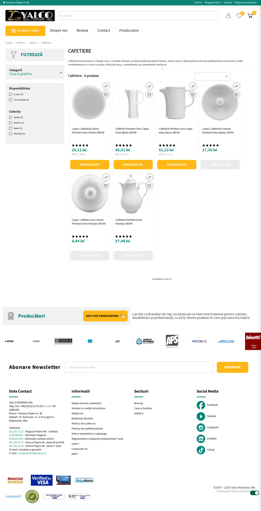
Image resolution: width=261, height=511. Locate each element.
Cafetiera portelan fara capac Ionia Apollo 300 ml (132, 130)
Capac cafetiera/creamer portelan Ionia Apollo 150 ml (218, 130)
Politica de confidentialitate (87, 428)
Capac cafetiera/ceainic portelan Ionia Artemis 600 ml (88, 130)
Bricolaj (138, 403)
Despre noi (77, 413)
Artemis (19, 122)
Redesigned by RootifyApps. (234, 491)
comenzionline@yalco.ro (32, 453)
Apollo (18, 117)
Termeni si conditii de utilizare (88, 408)
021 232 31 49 (16, 446)
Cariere (198, 2)
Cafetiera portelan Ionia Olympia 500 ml (128, 221)
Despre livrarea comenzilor (87, 403)
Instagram (208, 427)
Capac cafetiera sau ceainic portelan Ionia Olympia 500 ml (88, 221)
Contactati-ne (79, 449)
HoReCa (138, 413)
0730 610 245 (16, 439)
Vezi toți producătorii (105, 316)
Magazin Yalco (213, 2)
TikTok (205, 450)
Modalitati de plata (82, 418)
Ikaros (18, 128)
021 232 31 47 (16, 442)
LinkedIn (207, 439)
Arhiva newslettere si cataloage (89, 433)
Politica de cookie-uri (84, 423)
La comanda (21, 99)
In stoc (18, 94)
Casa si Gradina (143, 408)
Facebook (207, 405)
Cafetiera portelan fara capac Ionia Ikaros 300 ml (176, 130)
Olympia (19, 133)
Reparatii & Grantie (245, 2)
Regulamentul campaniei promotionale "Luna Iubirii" (97, 441)
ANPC (75, 454)
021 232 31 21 (16, 431)
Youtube (206, 416)
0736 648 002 (16, 435)
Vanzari (228, 2)
